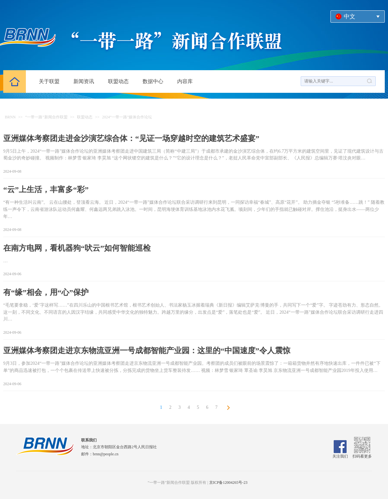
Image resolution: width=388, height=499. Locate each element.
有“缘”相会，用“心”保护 (46, 292)
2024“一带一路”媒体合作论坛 (127, 117)
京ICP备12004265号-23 (228, 482)
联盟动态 (118, 81)
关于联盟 (49, 81)
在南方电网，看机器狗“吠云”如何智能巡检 (77, 248)
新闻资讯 (83, 81)
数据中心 (153, 81)
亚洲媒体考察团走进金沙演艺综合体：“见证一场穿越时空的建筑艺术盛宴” (131, 138)
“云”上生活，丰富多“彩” (46, 189)
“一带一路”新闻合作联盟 (46, 117)
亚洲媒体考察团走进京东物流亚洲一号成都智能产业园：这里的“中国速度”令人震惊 (146, 350)
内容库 (185, 81)
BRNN (10, 117)
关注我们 (340, 454)
